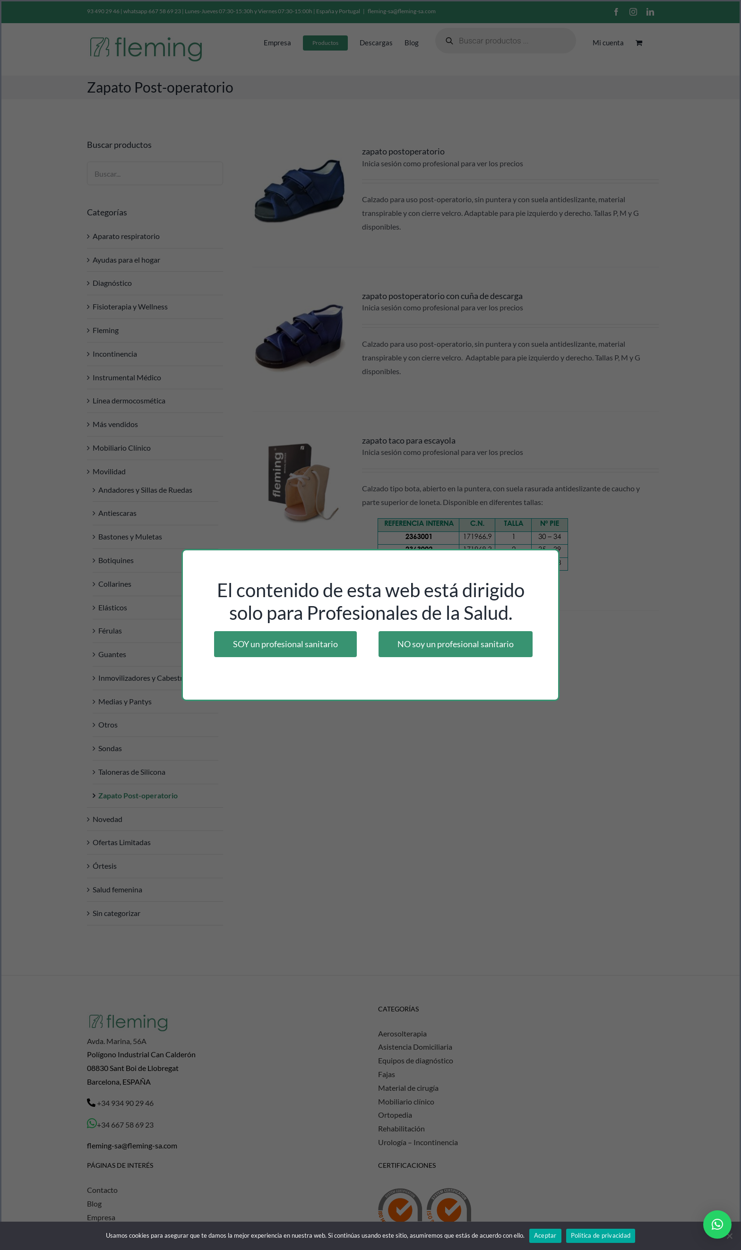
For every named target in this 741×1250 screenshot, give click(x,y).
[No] (729, 1236)
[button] (717, 1224)
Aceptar (545, 1235)
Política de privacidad (601, 1235)
